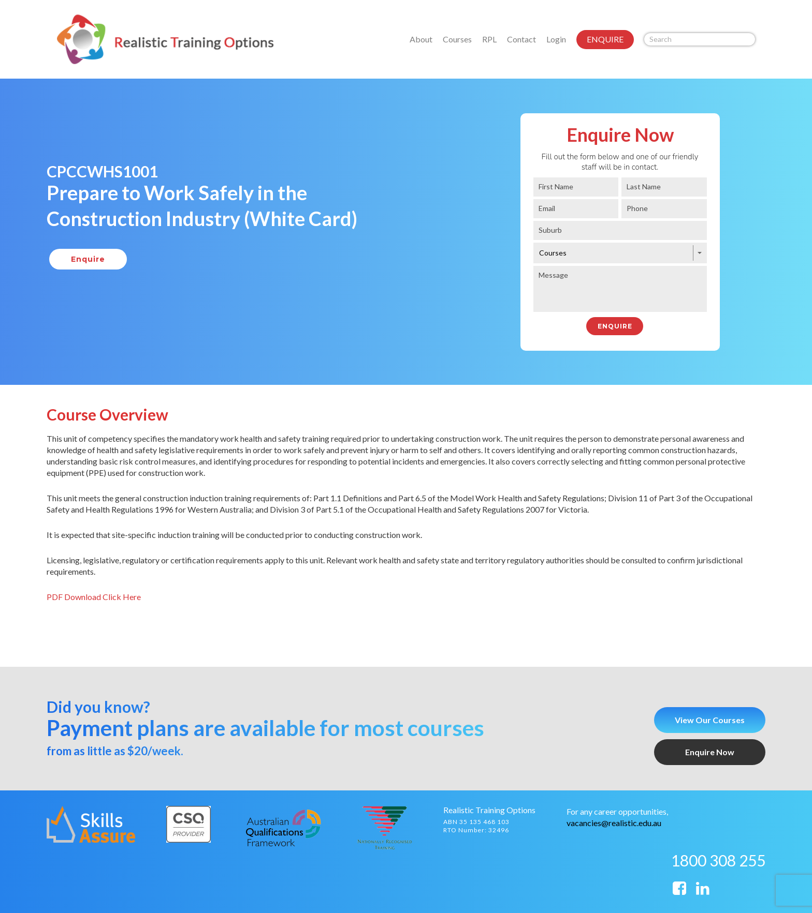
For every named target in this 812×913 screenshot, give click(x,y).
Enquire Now (709, 752)
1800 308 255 (718, 860)
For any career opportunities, (617, 811)
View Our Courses (710, 720)
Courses (457, 39)
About (421, 39)
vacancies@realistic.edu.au (614, 823)
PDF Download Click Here (94, 597)
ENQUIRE (605, 39)
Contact (521, 39)
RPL (489, 39)
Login (556, 39)
